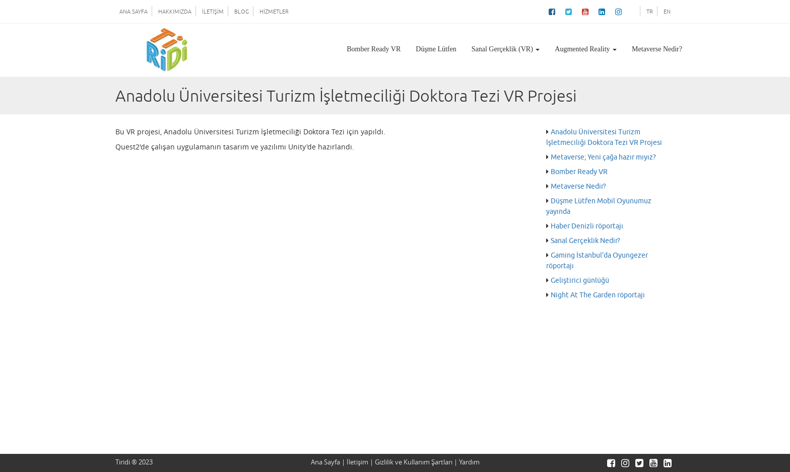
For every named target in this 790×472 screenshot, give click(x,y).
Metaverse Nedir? (657, 49)
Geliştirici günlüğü (580, 280)
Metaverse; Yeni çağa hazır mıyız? (603, 157)
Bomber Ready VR (374, 49)
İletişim (357, 462)
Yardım (469, 462)
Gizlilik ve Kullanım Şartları (413, 462)
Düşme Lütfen (436, 49)
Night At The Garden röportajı (598, 295)
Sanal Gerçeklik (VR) (506, 49)
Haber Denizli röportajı (587, 226)
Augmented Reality (586, 49)
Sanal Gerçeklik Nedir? (585, 241)
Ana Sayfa (325, 462)
